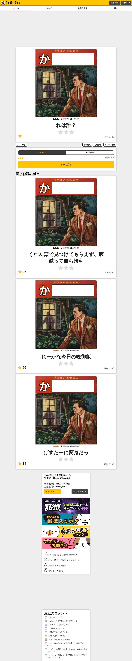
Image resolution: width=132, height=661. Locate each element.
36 (22, 272)
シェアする (21, 145)
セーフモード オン (52, 491)
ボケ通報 (87, 145)
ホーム (16, 8)
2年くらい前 (109, 137)
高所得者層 (109, 157)
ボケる (49, 8)
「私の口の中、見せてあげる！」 (58, 624)
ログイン (126, 2)
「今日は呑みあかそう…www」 (58, 639)
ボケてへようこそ (79, 491)
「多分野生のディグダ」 (55, 636)
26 (22, 368)
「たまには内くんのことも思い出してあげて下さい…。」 (64, 644)
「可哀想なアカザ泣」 (54, 617)
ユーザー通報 (110, 145)
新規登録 (114, 2)
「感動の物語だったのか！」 (57, 632)
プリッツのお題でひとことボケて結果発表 (66, 554)
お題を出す (82, 8)
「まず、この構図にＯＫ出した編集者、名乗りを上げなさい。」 (66, 650)
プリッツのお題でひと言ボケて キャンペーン (66, 559)
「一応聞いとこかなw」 (55, 628)
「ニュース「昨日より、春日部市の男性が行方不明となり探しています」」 (66, 656)
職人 (116, 8)
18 (22, 463)
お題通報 (97, 145)
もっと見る (66, 164)
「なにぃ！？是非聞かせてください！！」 (62, 621)
